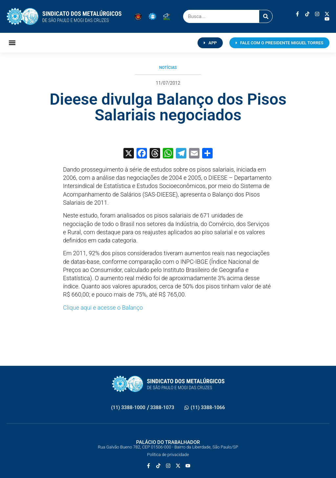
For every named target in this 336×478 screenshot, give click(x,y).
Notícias (168, 67)
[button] (12, 42)
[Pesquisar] (265, 16)
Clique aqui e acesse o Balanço (103, 307)
